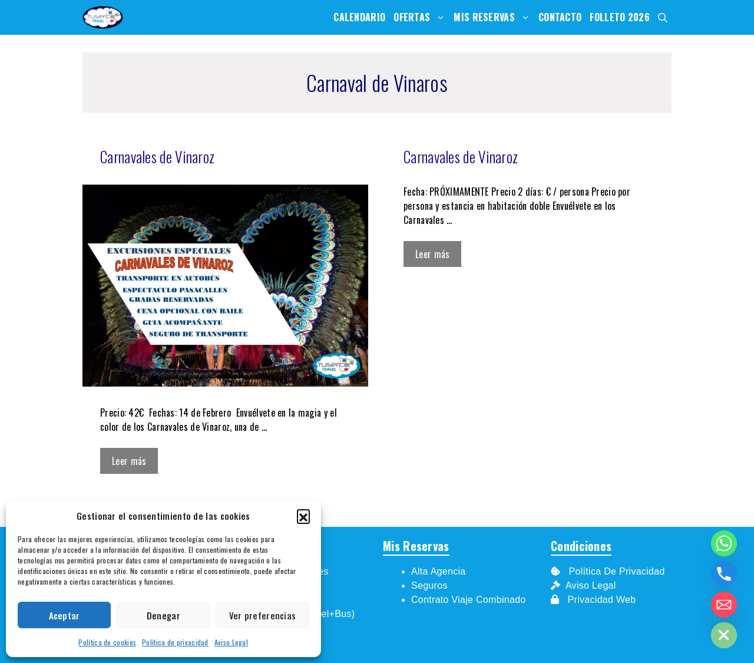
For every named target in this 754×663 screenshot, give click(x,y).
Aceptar (64, 615)
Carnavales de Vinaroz (157, 156)
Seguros (429, 585)
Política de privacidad (175, 642)
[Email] (724, 605)
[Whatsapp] (724, 543)
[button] (303, 516)
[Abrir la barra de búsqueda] (663, 17)
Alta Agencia (439, 571)
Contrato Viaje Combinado (468, 600)
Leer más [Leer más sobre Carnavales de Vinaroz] (129, 461)
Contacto (559, 17)
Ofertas (421, 17)
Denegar (163, 615)
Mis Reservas (494, 17)
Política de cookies (107, 642)
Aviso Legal (231, 642)
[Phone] (724, 574)
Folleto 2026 (620, 17)
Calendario (359, 17)
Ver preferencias (262, 615)
